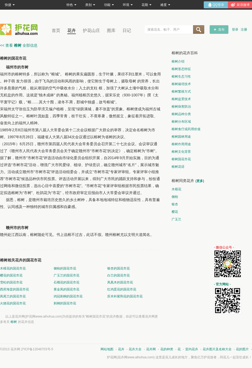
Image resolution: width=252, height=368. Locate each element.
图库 (111, 30)
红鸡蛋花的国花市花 (121, 289)
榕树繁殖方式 (181, 91)
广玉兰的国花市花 (66, 275)
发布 (221, 29)
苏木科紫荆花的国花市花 (125, 296)
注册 (244, 29)
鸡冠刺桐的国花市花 (68, 296)
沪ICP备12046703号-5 (37, 349)
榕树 (13, 322)
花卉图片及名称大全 (217, 349)
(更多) (199, 181)
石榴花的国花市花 (66, 282)
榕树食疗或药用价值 (186, 129)
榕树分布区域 (181, 121)
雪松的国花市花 (11, 282)
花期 (146, 5)
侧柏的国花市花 (65, 268)
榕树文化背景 (181, 152)
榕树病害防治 (181, 106)
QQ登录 (218, 5)
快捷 (10, 5)
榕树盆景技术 (181, 99)
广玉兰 (176, 219)
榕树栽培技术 (181, 84)
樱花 (175, 212)
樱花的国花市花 (11, 275)
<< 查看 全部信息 (19, 45)
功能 (109, 5)
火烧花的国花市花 (13, 303)
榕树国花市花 (181, 159)
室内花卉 (191, 349)
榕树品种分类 (181, 114)
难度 (165, 5)
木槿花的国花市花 (13, 268)
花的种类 (166, 349)
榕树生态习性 (181, 76)
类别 (90, 5)
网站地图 (107, 349)
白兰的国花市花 (118, 275)
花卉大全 (135, 349)
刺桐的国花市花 (65, 303)
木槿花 (176, 189)
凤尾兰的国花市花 (13, 296)
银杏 (175, 204)
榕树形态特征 (181, 69)
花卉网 (20, 29)
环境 (128, 5)
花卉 (71, 30)
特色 (71, 5)
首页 (56, 30)
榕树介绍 (178, 61)
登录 (235, 29)
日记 (127, 30)
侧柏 (175, 197)
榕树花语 (178, 167)
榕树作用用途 (181, 144)
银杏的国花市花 (118, 268)
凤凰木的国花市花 (120, 282)
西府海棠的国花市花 (14, 289)
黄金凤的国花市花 (66, 289)
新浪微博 (243, 5)
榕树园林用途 (181, 137)
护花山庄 (91, 30)
